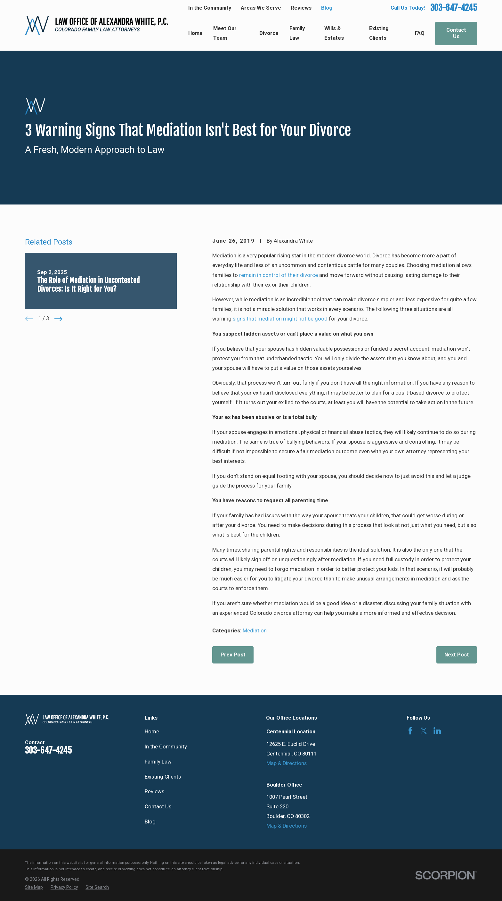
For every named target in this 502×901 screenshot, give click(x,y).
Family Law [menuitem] (297, 33)
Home (152, 732)
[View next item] (58, 319)
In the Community (209, 8)
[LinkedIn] (437, 730)
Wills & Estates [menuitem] (334, 33)
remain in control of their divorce (278, 275)
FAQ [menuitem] (420, 33)
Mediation (255, 631)
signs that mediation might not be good (280, 319)
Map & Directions (286, 763)
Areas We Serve (261, 8)
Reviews (301, 8)
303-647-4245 (453, 8)
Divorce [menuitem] (269, 33)
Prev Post (233, 655)
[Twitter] (423, 730)
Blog (326, 8)
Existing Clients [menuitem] (379, 33)
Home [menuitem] (195, 33)
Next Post (456, 655)
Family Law (158, 762)
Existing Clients (163, 777)
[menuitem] (34, 887)
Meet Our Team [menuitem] (225, 33)
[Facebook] (410, 730)
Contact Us (456, 33)
